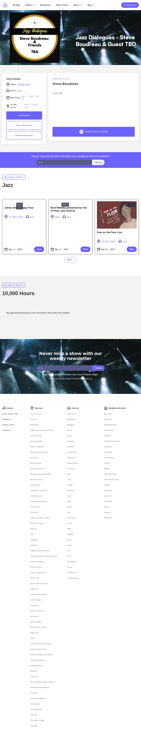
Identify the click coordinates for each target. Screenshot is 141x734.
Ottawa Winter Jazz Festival (41, 655)
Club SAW (34, 512)
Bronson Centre (36, 479)
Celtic (69, 436)
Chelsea (107, 436)
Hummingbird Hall (37, 572)
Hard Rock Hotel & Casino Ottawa (43, 556)
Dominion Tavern (37, 523)
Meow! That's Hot (37, 611)
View (39, 249)
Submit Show (62, 5)
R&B (69, 529)
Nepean (107, 468)
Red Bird (33, 671)
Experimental (72, 463)
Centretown (109, 430)
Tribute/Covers (73, 578)
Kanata (107, 463)
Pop (68, 512)
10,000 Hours (23, 84)
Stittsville (107, 496)
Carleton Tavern (36, 496)
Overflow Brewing (37, 660)
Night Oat (34, 633)
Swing (69, 567)
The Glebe (19, 206)
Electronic (71, 458)
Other (57, 217)
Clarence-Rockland (111, 441)
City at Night (35, 507)
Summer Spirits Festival (39, 687)
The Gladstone (35, 709)
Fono (32, 534)
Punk (69, 523)
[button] (30, 5)
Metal (69, 507)
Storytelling (71, 562)
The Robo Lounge (16, 217)
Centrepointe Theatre (38, 501)
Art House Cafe (36, 436)
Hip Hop (70, 490)
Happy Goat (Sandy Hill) (39, 551)
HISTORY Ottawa (37, 562)
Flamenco (71, 468)
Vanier (81, 30)
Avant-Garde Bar (37, 447)
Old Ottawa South (111, 479)
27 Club (33, 419)
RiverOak (34, 676)
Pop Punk (71, 518)
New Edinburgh (110, 474)
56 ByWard (34, 425)
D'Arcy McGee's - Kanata (40, 518)
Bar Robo (34, 458)
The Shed (33, 726)
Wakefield (108, 518)
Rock (69, 540)
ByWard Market (110, 425)
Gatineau (107, 447)
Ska (68, 551)
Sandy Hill (108, 490)
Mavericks (34, 605)
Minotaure (34, 616)
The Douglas (35, 704)
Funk (69, 479)
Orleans (107, 485)
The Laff (33, 715)
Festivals (33, 529)
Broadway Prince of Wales (40, 474)
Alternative (71, 414)
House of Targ (35, 567)
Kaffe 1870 (34, 589)
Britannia (108, 419)
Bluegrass (71, 425)
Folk (68, 474)
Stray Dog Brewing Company (42, 682)
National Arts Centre (38, 627)
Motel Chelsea (35, 622)
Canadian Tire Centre (38, 490)
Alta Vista (108, 414)
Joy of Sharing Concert (39, 583)
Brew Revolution (37, 468)
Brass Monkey (35, 463)
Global (69, 485)
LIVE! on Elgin (35, 600)
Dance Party (72, 452)
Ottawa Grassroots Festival (41, 644)
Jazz (19, 90)
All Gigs (16, 5)
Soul (69, 556)
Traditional (71, 572)
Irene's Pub (34, 578)
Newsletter (45, 5)
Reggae (70, 534)
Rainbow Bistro (36, 665)
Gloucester (108, 452)
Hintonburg (108, 458)
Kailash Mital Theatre (38, 594)
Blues (69, 430)
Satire (69, 545)
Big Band (71, 419)
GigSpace (34, 540)
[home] (5, 5)
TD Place (33, 693)
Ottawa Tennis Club (38, 649)
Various (65, 204)
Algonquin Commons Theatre (42, 430)
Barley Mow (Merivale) (39, 452)
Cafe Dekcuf (35, 485)
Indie (69, 496)
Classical (70, 441)
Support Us (130, 5)
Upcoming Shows (13, 177)
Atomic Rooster (36, 441)
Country (70, 447)
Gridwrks (34, 545)
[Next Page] (70, 259)
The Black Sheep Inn (38, 698)
